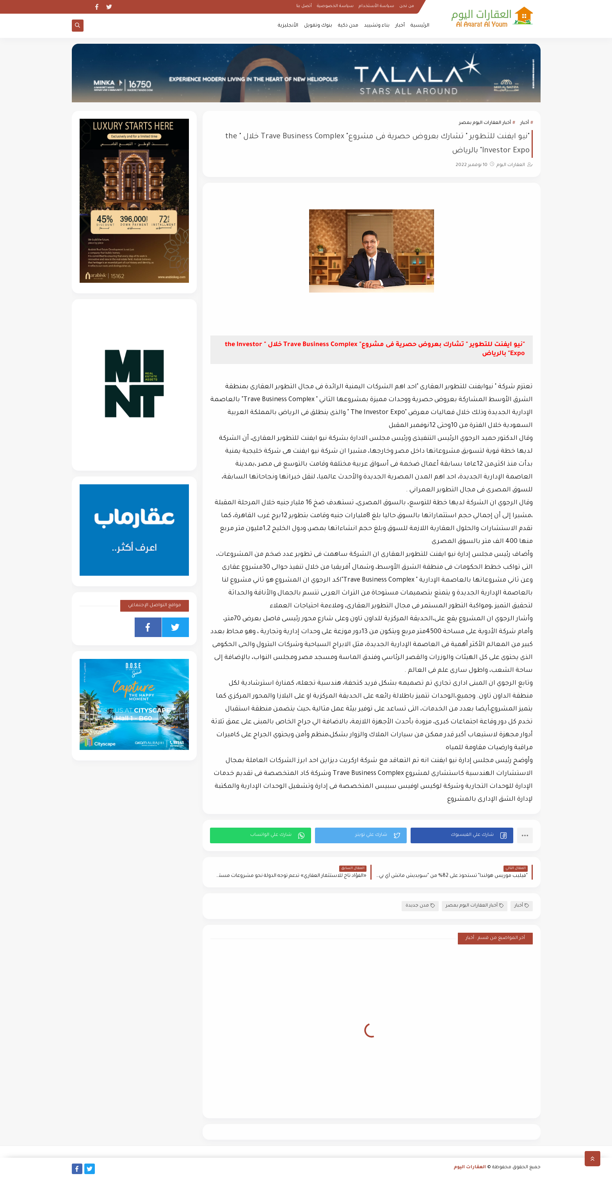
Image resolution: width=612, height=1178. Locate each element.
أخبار (400, 26)
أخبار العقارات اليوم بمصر (485, 123)
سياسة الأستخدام (376, 6)
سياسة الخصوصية (335, 6)
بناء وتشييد (377, 26)
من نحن (406, 6)
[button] (462, 835)
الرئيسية (420, 26)
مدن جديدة (420, 905)
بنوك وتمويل (318, 26)
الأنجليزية (288, 26)
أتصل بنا (304, 6)
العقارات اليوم (470, 1167)
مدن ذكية (348, 26)
